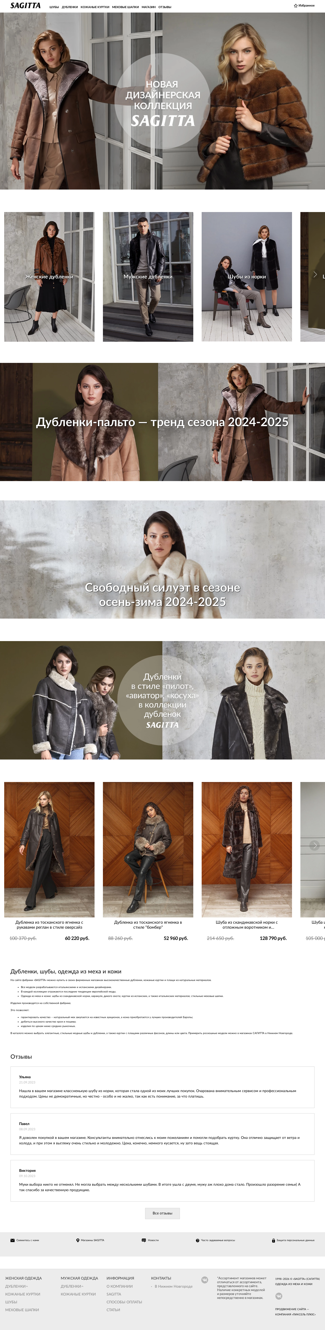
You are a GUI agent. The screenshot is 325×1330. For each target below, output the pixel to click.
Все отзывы (162, 1213)
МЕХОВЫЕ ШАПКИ (125, 7)
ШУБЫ (54, 7)
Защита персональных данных (296, 1240)
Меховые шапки (22, 1310)
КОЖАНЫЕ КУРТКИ (95, 7)
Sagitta (114, 1294)
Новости (153, 1240)
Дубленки (15, 1286)
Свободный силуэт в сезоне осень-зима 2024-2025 (162, 595)
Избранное (307, 5)
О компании (120, 1286)
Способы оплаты (124, 1302)
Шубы (11, 1302)
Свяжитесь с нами (27, 1240)
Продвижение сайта (290, 1309)
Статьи (113, 1310)
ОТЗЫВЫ (164, 7)
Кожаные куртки (22, 1294)
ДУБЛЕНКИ (70, 7)
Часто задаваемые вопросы (218, 1240)
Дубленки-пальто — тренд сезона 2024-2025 (162, 422)
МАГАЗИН (149, 7)
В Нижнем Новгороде (173, 1286)
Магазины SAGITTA (92, 1240)
